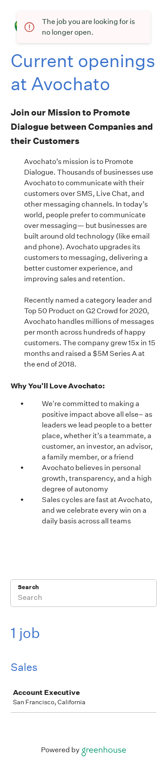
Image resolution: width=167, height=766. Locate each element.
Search (28, 587)
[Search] (83, 598)
